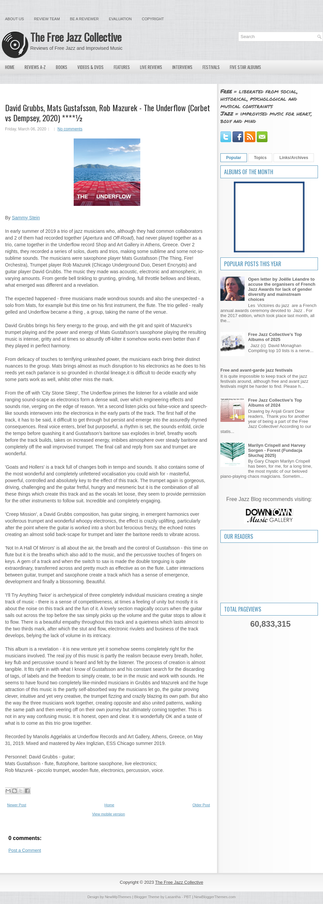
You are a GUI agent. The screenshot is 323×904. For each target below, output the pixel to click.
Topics (260, 157)
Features (122, 67)
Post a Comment (24, 850)
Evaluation (120, 19)
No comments (70, 129)
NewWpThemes (118, 897)
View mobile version (108, 814)
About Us (14, 19)
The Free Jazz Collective (75, 37)
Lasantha (173, 897)
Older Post (201, 805)
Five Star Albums (245, 67)
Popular (233, 157)
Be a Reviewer (84, 19)
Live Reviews (151, 67)
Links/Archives (293, 157)
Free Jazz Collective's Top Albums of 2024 (275, 403)
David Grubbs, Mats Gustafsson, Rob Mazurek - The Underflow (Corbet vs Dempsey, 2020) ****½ (107, 112)
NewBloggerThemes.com (215, 897)
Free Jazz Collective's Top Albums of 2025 (275, 337)
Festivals (211, 67)
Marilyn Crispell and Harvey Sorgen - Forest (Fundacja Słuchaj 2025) (277, 450)
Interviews (182, 67)
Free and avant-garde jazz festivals (256, 370)
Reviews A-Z (35, 67)
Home (9, 67)
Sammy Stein (26, 217)
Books (61, 67)
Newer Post (16, 805)
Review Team (47, 19)
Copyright (153, 19)
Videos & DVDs (90, 67)
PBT (187, 897)
